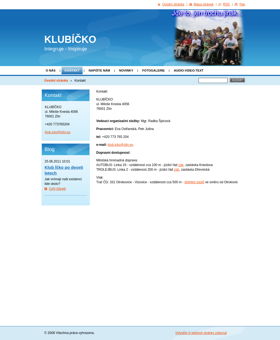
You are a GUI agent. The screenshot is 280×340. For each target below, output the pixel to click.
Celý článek (57, 189)
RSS (226, 4)
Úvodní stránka (56, 80)
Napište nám (99, 70)
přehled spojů (194, 182)
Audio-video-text (188, 70)
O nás (51, 70)
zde (180, 165)
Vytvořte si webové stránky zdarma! (201, 333)
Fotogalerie (153, 70)
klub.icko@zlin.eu (120, 145)
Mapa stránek (204, 4)
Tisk (242, 4)
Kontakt (72, 70)
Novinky (126, 70)
